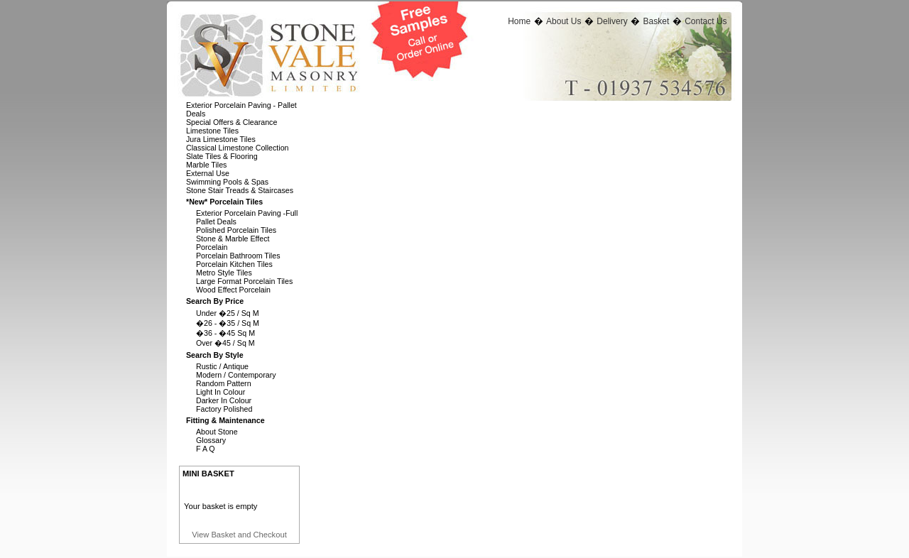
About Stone (217, 431)
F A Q (205, 448)
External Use (207, 173)
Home (519, 21)
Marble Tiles (206, 164)
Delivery (612, 21)
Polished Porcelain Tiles (236, 230)
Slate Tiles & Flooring (222, 156)
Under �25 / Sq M (227, 313)
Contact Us (705, 21)
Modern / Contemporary (236, 375)
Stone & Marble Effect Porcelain (232, 242)
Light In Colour (220, 392)
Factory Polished (224, 409)
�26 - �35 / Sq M (227, 323)
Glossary (211, 440)
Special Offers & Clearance (231, 122)
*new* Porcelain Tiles (224, 201)
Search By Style (215, 355)
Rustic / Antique (222, 366)
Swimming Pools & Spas (227, 181)
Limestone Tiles (212, 130)
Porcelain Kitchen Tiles (234, 264)
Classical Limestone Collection (237, 147)
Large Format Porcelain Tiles (244, 281)
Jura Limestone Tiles (221, 139)
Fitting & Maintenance (225, 420)
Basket (656, 21)
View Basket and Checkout (239, 534)
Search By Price (215, 301)
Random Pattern (223, 383)
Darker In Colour (223, 400)
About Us (563, 21)
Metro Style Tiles (224, 272)
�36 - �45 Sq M (225, 333)
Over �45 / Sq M (225, 343)
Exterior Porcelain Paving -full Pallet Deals (247, 217)
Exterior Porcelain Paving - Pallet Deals (241, 109)
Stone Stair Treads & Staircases (239, 190)
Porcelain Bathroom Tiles (238, 255)
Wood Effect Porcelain (233, 289)
